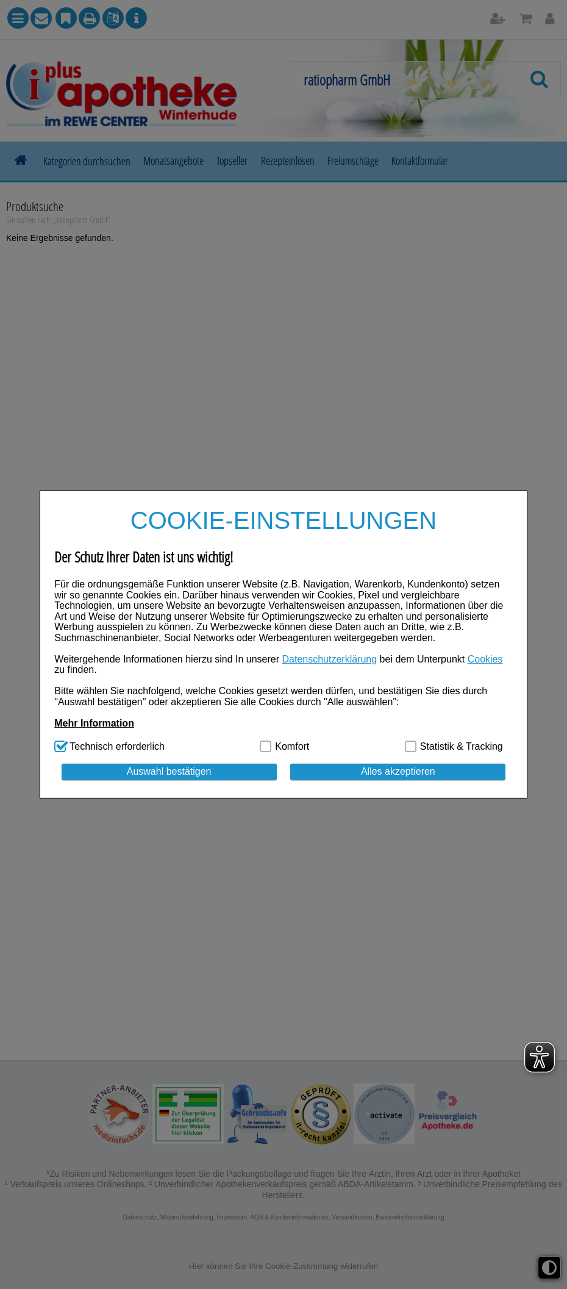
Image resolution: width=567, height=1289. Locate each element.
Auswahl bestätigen (169, 771)
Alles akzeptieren (398, 771)
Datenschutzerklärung (329, 659)
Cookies (485, 659)
